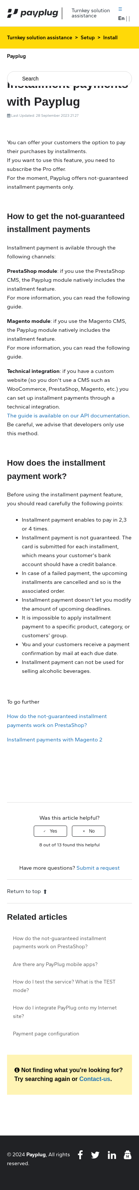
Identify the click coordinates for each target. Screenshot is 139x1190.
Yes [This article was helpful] (53, 831)
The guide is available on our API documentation (68, 415)
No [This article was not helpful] (92, 831)
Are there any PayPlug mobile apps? (55, 964)
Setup (88, 37)
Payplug (36, 1154)
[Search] (69, 78)
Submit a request (98, 868)
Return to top (27, 891)
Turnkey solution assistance (39, 37)
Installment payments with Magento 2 (54, 739)
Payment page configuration (46, 1034)
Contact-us (94, 1079)
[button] (120, 9)
